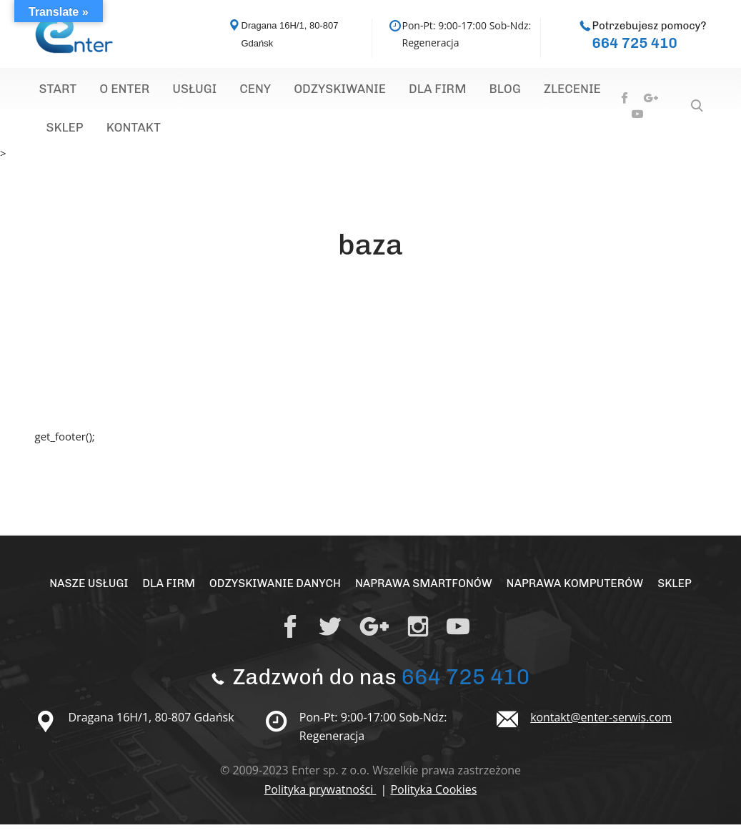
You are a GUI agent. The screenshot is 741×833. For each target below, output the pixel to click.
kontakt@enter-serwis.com (601, 726)
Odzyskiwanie (286, 91)
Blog (426, 91)
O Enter (107, 91)
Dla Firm (370, 91)
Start (52, 91)
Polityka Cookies (433, 798)
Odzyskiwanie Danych (273, 591)
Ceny (214, 91)
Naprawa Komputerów (577, 591)
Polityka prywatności (320, 798)
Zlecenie (482, 91)
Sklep (540, 91)
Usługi (166, 91)
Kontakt (67, 134)
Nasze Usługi (84, 591)
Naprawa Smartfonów (424, 591)
